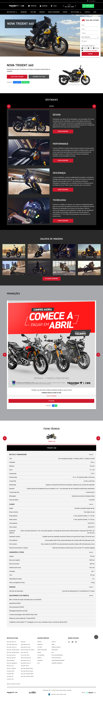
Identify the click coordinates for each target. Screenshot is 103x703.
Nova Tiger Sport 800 (11, 657)
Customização (40, 655)
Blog (38, 663)
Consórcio (40, 660)
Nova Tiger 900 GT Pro (11, 641)
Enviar (90, 54)
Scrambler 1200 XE (25, 665)
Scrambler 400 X (10, 673)
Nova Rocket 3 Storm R (25, 660)
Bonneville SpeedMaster (12, 663)
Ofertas (39, 641)
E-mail (90, 48)
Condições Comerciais (57, 663)
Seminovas (24, 12)
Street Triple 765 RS (25, 655)
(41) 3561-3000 (69, 6)
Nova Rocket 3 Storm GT (26, 663)
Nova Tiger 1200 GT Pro (11, 647)
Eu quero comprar (51, 278)
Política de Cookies (56, 657)
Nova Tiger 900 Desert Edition (27, 671)
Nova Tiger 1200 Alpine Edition (27, 673)
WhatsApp (97, 48)
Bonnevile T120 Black (11, 668)
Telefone (85, 48)
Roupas (65, 12)
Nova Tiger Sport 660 (11, 655)
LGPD (94, 12)
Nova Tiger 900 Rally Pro (12, 644)
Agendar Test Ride (39, 76)
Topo (96, 637)
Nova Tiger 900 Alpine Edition (27, 668)
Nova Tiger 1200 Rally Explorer (13, 649)
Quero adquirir (63, 131)
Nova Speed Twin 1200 (25, 647)
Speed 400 (23, 641)
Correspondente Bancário (58, 660)
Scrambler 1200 (10, 679)
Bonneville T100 (10, 665)
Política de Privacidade (57, 655)
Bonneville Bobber (10, 660)
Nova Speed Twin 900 (25, 644)
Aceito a (90, 50)
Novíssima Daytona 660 (26, 657)
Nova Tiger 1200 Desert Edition (27, 676)
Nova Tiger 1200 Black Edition (13, 652)
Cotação (51, 401)
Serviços (42, 12)
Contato (87, 12)
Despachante (55, 649)
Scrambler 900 (10, 676)
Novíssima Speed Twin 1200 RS (27, 649)
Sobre (53, 644)
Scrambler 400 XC (10, 671)
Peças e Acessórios (54, 12)
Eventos (39, 657)
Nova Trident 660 (24, 652)
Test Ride (33, 12)
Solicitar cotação (17, 76)
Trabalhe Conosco (56, 647)
